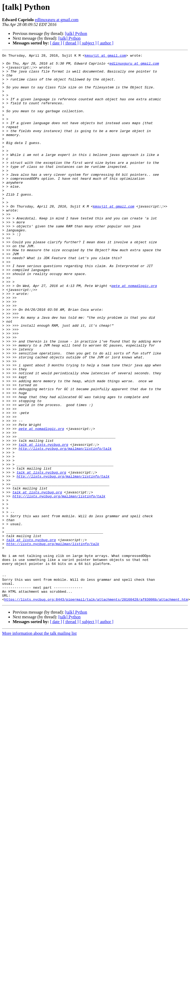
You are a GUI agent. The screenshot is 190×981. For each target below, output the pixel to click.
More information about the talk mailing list (39, 743)
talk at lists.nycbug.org (43, 523)
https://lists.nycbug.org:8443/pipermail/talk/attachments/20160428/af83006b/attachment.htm (96, 708)
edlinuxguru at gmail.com (57, 19)
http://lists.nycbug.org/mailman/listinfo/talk (65, 527)
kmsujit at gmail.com (105, 56)
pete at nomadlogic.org (134, 332)
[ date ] (56, 43)
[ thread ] (71, 43)
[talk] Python (76, 33)
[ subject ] (88, 43)
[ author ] (106, 43)
